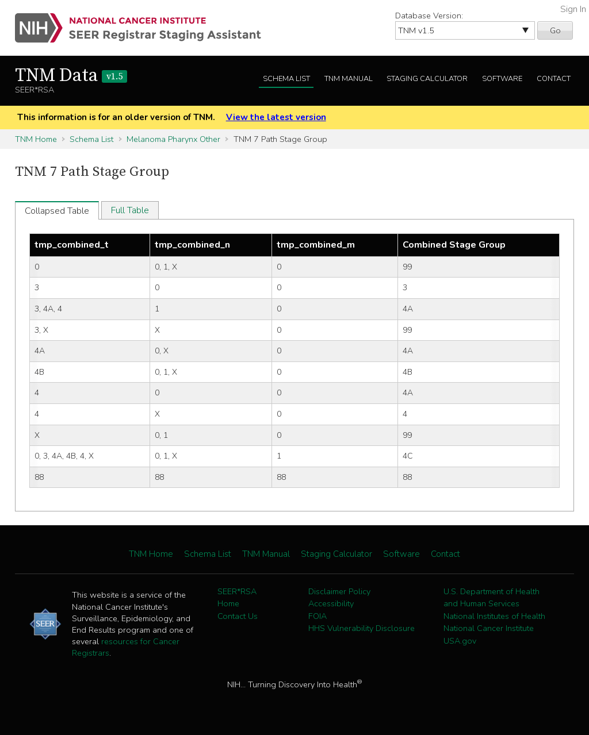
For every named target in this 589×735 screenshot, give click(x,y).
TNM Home (36, 139)
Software (502, 79)
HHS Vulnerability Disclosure (361, 628)
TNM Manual (348, 79)
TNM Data (71, 75)
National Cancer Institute (488, 628)
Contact (554, 79)
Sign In (573, 9)
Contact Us (237, 616)
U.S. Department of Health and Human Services (491, 598)
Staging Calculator (427, 79)
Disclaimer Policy (339, 591)
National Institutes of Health (494, 616)
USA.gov (459, 641)
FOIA (317, 616)
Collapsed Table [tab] (57, 211)
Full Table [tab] (130, 210)
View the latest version (276, 117)
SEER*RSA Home (237, 598)
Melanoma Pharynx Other (173, 139)
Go (555, 30)
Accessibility (331, 603)
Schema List (286, 79)
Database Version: (429, 15)
